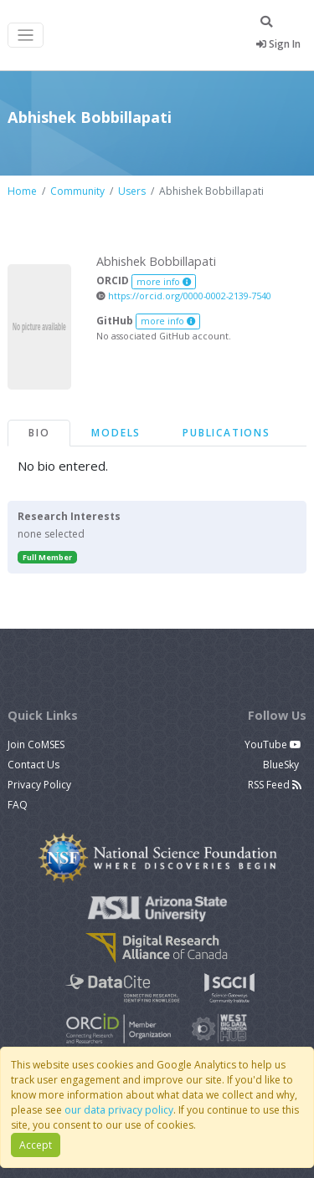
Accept (35, 1145)
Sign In (278, 44)
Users (132, 191)
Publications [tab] (226, 433)
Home (22, 191)
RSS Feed (274, 785)
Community (77, 191)
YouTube (273, 744)
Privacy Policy (39, 785)
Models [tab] (116, 433)
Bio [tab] (38, 433)
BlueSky (282, 764)
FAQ (18, 805)
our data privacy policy (118, 1110)
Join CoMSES (36, 744)
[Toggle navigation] (26, 35)
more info (164, 282)
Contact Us (33, 764)
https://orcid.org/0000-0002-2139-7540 (183, 295)
